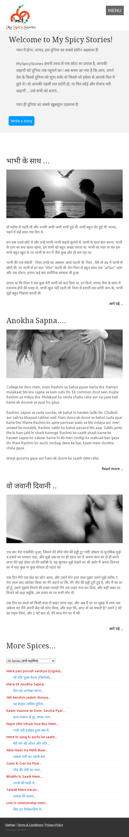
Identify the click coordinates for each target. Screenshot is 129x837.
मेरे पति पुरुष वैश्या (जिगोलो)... (32, 678)
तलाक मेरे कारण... (24, 796)
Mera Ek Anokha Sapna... (26, 684)
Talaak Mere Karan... (22, 789)
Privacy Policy (54, 824)
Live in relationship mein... (26, 803)
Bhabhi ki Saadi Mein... (24, 776)
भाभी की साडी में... (24, 783)
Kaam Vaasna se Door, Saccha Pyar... (35, 710)
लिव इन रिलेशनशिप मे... (28, 809)
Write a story (21, 121)
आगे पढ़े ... (116, 304)
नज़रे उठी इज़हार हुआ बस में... (32, 730)
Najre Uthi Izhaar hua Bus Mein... (32, 724)
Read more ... (112, 469)
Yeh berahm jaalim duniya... (28, 697)
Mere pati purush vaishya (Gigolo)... (34, 671)
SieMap (10, 824)
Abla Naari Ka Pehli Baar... (26, 750)
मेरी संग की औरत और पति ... (31, 743)
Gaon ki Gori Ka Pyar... (23, 763)
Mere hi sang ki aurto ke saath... (31, 737)
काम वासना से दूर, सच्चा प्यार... (32, 717)
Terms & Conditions (30, 824)
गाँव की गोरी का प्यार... (27, 770)
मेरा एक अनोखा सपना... (28, 691)
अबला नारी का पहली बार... (30, 757)
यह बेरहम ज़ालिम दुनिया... (29, 704)
